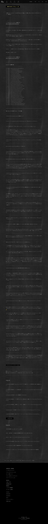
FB (42, 1)
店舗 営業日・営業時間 (10, 468)
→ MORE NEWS (9, 418)
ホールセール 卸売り (9, 489)
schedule (30, 1)
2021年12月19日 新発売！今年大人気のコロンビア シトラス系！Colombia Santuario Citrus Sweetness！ (23, 441)
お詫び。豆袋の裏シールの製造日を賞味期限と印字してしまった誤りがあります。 (19, 433)
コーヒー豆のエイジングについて (11, 475)
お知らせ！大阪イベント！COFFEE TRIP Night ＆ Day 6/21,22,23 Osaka (18, 437)
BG (46, 1)
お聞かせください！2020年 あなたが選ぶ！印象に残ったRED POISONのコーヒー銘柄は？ (22, 460)
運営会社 (7, 485)
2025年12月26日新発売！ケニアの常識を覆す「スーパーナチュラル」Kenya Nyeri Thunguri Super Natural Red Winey (24, 390)
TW (35, 1)
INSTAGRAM (8, 493)
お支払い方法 (8, 482)
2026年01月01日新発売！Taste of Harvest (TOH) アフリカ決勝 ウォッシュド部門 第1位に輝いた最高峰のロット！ (24, 385)
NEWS (8, 460)
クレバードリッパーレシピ (10, 477)
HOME (5, 460)
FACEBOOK (8, 495)
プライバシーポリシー (10, 499)
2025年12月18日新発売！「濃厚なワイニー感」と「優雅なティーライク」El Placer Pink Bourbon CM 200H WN (24, 405)
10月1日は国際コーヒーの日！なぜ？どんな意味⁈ (14, 429)
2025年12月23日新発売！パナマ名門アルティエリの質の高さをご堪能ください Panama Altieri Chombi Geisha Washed (24, 400)
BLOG (7, 497)
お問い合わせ (8, 501)
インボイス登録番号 (9, 487)
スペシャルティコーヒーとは (11, 472)
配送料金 (7, 480)
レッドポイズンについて (10, 470)
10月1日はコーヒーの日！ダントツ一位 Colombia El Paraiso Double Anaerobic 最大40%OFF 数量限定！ (22, 449)
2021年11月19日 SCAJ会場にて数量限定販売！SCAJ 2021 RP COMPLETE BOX (19, 445)
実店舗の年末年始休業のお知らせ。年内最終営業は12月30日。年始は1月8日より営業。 (20, 372)
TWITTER (7, 492)
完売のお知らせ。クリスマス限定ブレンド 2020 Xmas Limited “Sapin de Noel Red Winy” (19, 371)
